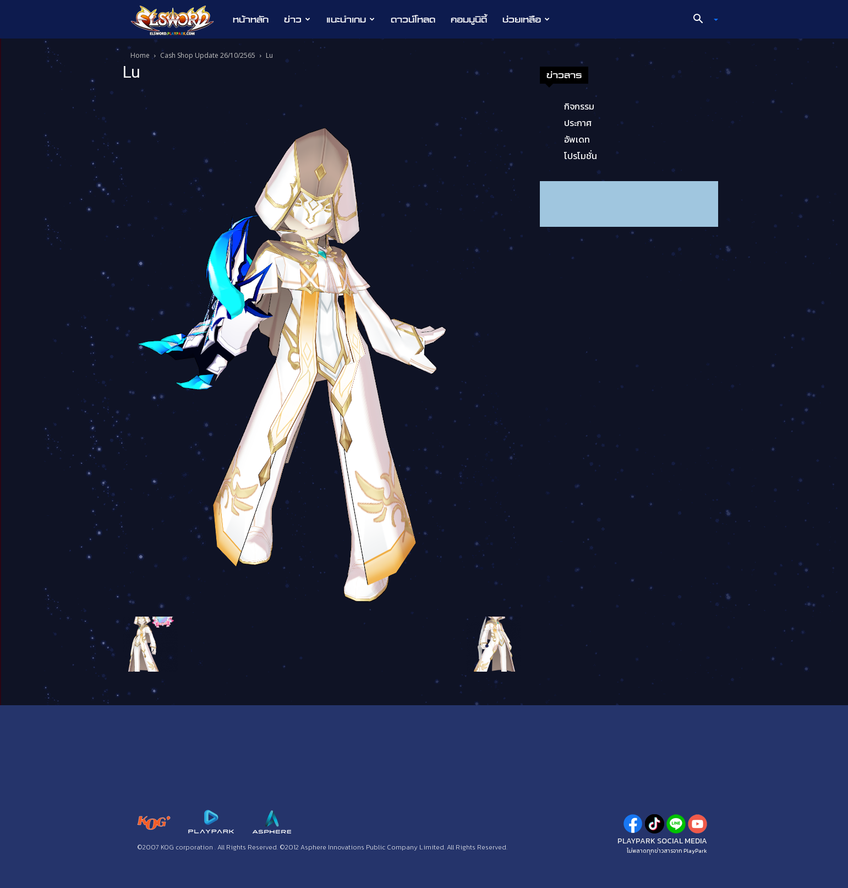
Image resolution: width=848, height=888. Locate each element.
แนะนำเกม (350, 19)
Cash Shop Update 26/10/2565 (207, 55)
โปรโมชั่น (580, 155)
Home (140, 55)
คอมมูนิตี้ (469, 19)
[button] (701, 20)
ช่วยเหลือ (526, 19)
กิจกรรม (579, 106)
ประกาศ (578, 122)
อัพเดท (577, 139)
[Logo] (178, 20)
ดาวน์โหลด (413, 19)
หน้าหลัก (251, 19)
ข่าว (297, 19)
